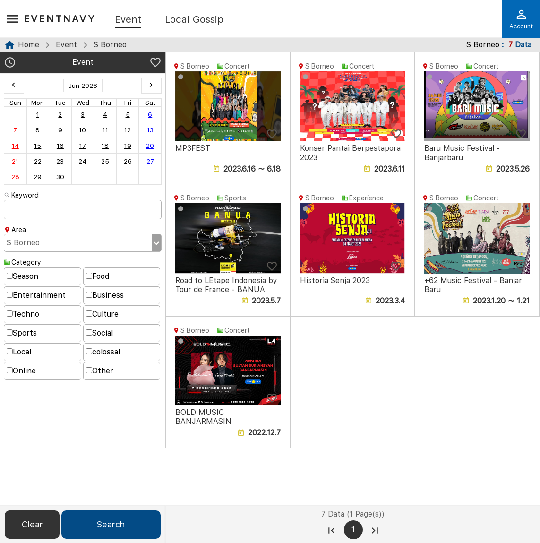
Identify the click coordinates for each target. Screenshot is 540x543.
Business (105, 295)
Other (99, 370)
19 (127, 145)
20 (150, 145)
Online (21, 370)
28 (15, 177)
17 (82, 145)
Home (28, 44)
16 (60, 145)
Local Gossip (194, 20)
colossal (103, 351)
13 (150, 130)
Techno (23, 314)
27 (150, 161)
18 (105, 145)
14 (15, 145)
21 (15, 161)
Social (99, 332)
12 (127, 130)
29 (38, 177)
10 (82, 130)
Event (128, 20)
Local (19, 351)
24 (82, 161)
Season (22, 276)
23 (60, 161)
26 (128, 161)
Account (521, 19)
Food (97, 276)
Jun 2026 (83, 85)
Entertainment (36, 295)
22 (38, 161)
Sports (22, 332)
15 (37, 145)
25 (105, 161)
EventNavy (60, 19)
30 (60, 177)
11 (105, 130)
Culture (102, 314)
